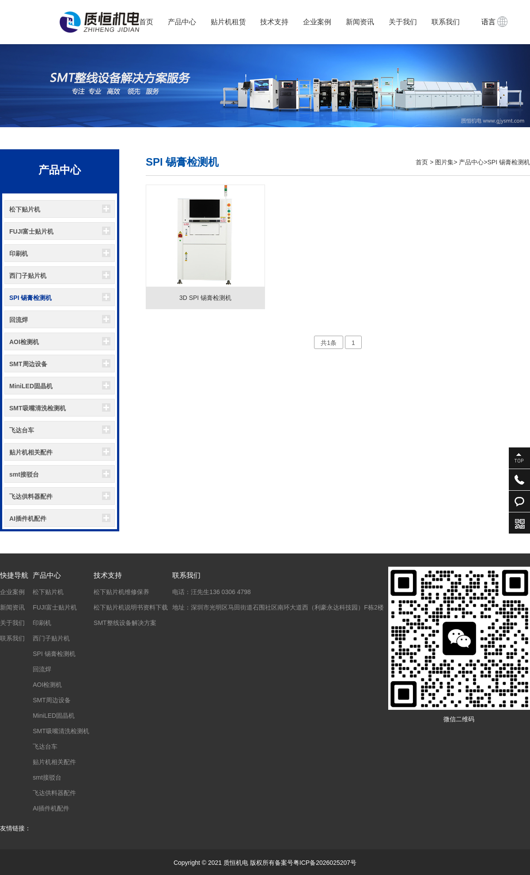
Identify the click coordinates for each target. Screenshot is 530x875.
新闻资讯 (360, 22)
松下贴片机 (24, 209)
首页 (146, 22)
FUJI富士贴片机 (31, 231)
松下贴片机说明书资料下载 (131, 607)
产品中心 (182, 22)
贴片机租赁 (228, 22)
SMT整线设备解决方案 (125, 622)
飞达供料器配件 (31, 496)
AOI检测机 (24, 341)
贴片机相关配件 (31, 452)
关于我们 (403, 22)
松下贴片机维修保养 (121, 591)
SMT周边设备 (28, 363)
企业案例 (317, 22)
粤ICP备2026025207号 (324, 862)
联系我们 (446, 22)
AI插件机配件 (27, 518)
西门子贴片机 (27, 275)
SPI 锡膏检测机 (30, 297)
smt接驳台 (24, 474)
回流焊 (18, 319)
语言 (494, 21)
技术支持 (274, 22)
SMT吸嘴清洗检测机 (37, 408)
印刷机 (18, 253)
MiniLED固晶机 (31, 386)
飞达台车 (21, 430)
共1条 (329, 342)
